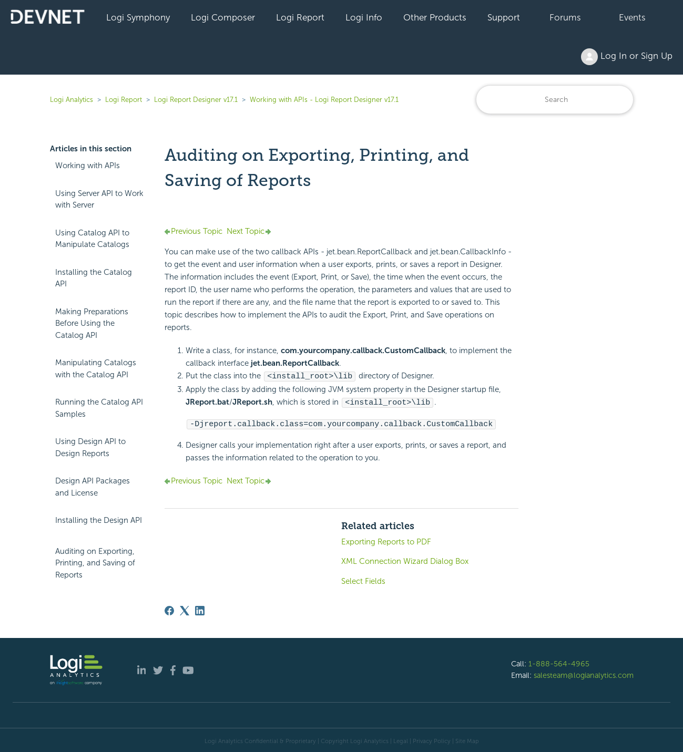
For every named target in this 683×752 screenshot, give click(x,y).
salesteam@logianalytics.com (584, 673)
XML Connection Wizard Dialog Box (404, 559)
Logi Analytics (71, 100)
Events (632, 17)
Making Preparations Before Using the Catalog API (91, 323)
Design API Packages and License (92, 487)
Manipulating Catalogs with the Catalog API (95, 368)
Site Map (467, 739)
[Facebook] (169, 609)
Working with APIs (87, 165)
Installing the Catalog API (93, 278)
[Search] (555, 99)
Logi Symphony (138, 17)
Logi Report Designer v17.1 (196, 100)
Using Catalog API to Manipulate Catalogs (92, 239)
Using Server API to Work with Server (99, 199)
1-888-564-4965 (558, 662)
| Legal (399, 739)
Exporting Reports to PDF (386, 540)
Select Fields (363, 579)
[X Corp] (184, 609)
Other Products (434, 17)
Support (503, 17)
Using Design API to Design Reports (90, 447)
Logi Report (300, 17)
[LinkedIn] (200, 609)
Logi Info (363, 17)
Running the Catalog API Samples (99, 408)
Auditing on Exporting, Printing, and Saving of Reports (95, 563)
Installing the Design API (98, 520)
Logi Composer (223, 17)
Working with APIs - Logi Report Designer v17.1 (324, 100)
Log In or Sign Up (626, 56)
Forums (565, 17)
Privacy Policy (432, 739)
